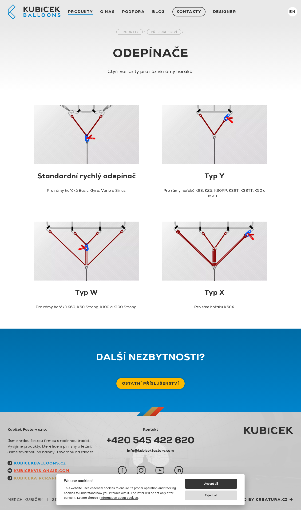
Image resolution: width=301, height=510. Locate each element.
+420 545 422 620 (150, 440)
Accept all (211, 483)
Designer (224, 11)
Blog (158, 11)
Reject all (211, 495)
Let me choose (87, 497)
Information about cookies (119, 497)
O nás (107, 11)
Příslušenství (164, 32)
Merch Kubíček (25, 499)
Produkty (80, 11)
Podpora (133, 11)
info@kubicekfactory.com (150, 450)
